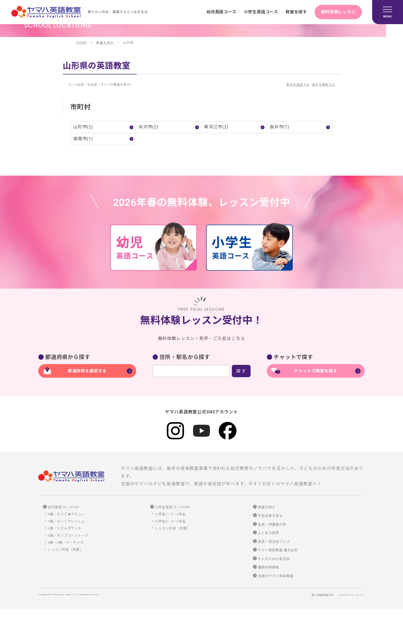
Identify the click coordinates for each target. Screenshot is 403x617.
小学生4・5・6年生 (170, 521)
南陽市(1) (83, 138)
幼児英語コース (221, 12)
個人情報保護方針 (323, 595)
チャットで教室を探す (315, 370)
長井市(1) (279, 127)
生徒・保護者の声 (272, 524)
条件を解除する (323, 85)
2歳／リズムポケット (65, 528)
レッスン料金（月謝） (65, 550)
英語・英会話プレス (274, 542)
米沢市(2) (148, 127)
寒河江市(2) (216, 127)
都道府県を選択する (87, 370)
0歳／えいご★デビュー (66, 514)
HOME (82, 42)
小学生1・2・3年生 (170, 514)
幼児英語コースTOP (63, 507)
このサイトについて (350, 595)
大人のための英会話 (274, 559)
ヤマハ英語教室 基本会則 (278, 550)
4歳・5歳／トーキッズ (66, 542)
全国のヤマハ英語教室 (275, 576)
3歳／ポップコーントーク (68, 535)
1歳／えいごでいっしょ (66, 521)
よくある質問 (268, 533)
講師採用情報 (268, 567)
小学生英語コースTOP (172, 507)
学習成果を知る (270, 516)
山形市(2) (83, 127)
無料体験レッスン (338, 12)
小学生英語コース (261, 12)
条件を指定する (297, 85)
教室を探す (296, 12)
